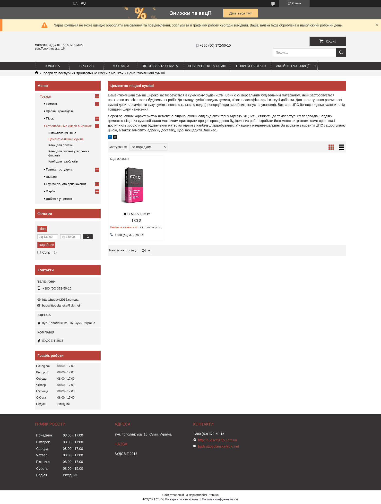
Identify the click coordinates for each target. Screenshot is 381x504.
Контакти (121, 66)
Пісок (50, 118)
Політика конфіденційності (220, 499)
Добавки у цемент (59, 199)
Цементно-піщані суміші (65, 139)
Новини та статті (251, 66)
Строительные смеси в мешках (98, 73)
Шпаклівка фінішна (62, 133)
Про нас (86, 66)
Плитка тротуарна (59, 169)
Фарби (50, 191)
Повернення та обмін (207, 66)
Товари (45, 96)
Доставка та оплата (160, 66)
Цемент (51, 104)
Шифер (51, 177)
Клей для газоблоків (63, 161)
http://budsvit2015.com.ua (60, 299)
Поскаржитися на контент (182, 499)
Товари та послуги (56, 73)
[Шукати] (341, 52)
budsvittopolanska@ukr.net (61, 305)
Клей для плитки (60, 145)
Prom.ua (213, 495)
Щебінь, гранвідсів (59, 111)
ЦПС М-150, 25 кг (136, 214)
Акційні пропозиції (292, 66)
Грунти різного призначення (66, 184)
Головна (52, 66)
